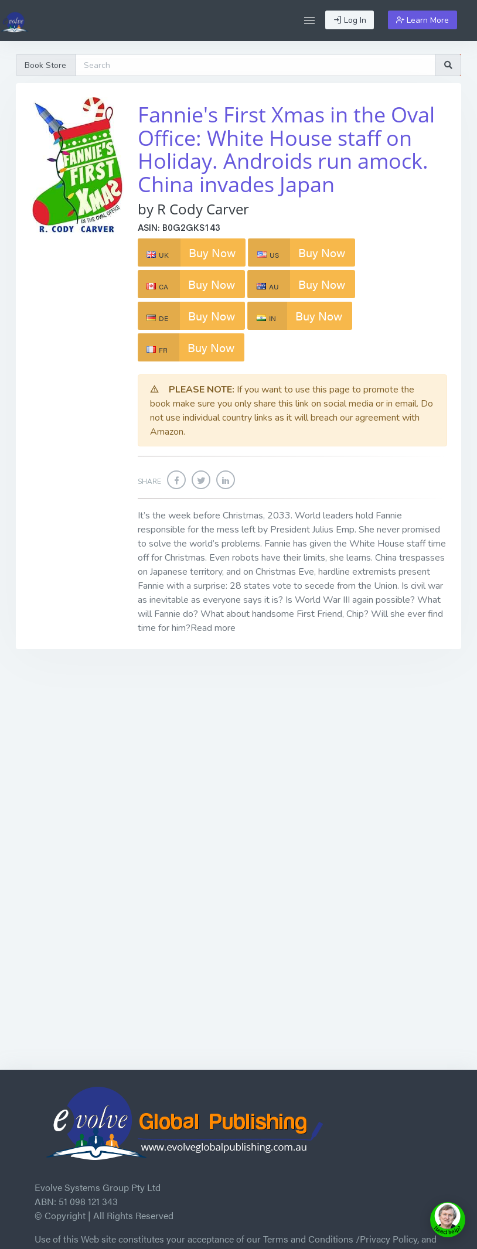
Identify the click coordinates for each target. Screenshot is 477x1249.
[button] (309, 20)
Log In (349, 20)
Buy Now (187, 252)
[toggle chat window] (447, 1219)
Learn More (422, 20)
